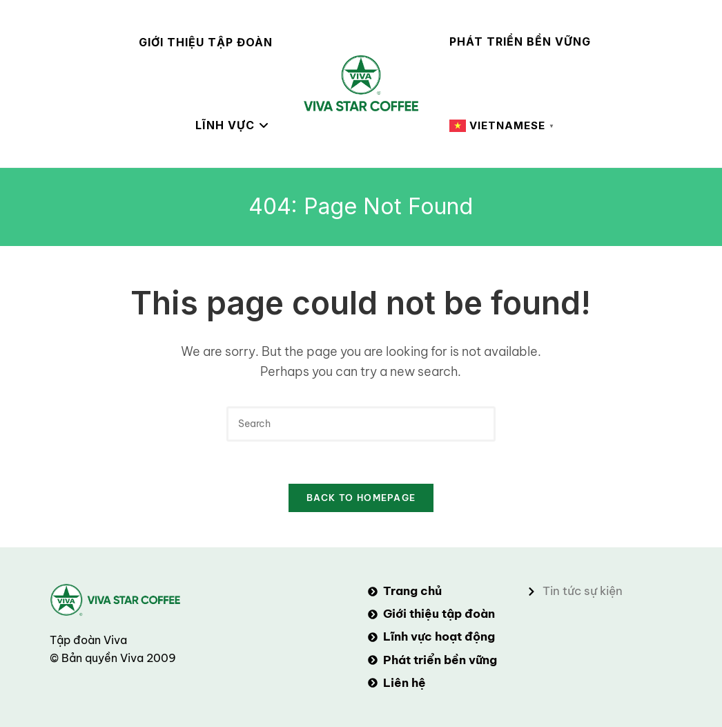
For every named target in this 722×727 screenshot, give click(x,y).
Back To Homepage (361, 497)
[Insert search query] (361, 424)
